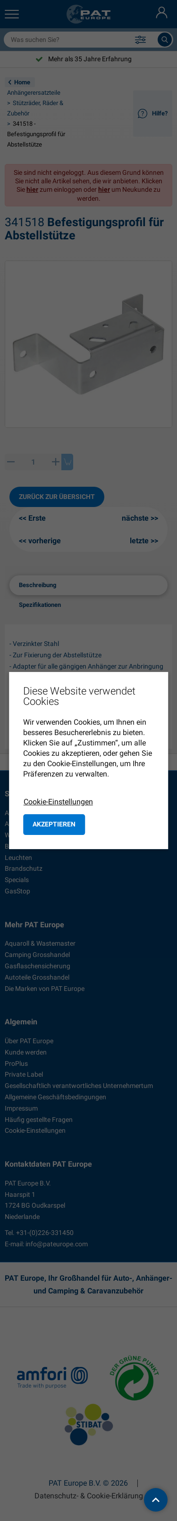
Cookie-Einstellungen (58, 801)
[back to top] (156, 1500)
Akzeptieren (54, 824)
